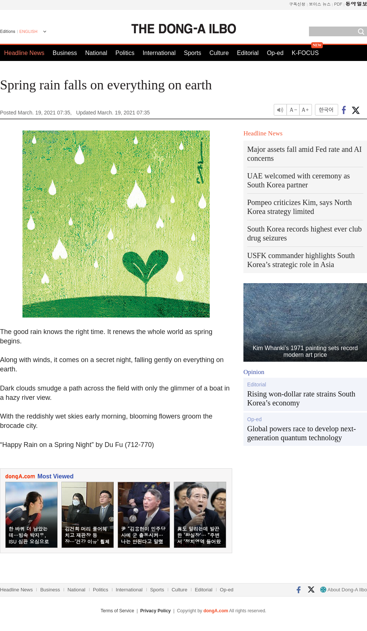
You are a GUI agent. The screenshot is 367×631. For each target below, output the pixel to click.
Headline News (24, 53)
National (96, 53)
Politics (124, 53)
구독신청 (297, 4)
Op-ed (275, 53)
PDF (338, 4)
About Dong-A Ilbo (343, 589)
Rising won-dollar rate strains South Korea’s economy (301, 398)
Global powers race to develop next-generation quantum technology (301, 433)
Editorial (248, 53)
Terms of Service (117, 610)
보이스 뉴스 (320, 4)
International (159, 53)
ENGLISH (28, 31)
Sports (192, 53)
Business (65, 53)
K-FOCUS (305, 53)
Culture (219, 53)
